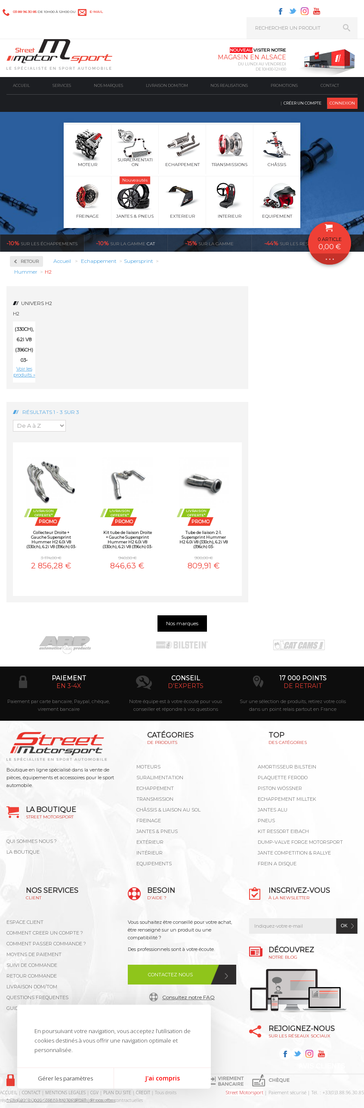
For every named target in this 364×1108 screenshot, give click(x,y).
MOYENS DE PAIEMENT (34, 954)
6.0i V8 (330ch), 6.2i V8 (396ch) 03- (24, 339)
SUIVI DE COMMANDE (31, 965)
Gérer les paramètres (65, 1078)
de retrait (303, 686)
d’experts (186, 686)
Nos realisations (229, 85)
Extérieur (149, 842)
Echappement (155, 788)
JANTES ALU (272, 810)
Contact (330, 85)
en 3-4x (68, 686)
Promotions (284, 85)
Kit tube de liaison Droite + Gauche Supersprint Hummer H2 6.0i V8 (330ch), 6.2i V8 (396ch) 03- (127, 539)
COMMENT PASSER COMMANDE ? (46, 944)
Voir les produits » (24, 372)
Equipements (154, 864)
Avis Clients (321, 1066)
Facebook (281, 11)
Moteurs (148, 767)
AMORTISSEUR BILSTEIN (287, 767)
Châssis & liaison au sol (168, 810)
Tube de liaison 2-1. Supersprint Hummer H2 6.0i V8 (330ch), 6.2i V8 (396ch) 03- (203, 539)
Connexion (342, 103)
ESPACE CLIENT (24, 922)
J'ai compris (162, 1078)
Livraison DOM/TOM (167, 85)
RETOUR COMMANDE (31, 976)
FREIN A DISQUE (277, 864)
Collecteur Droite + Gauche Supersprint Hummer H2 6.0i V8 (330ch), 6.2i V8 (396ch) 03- (51, 539)
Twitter (293, 11)
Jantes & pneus (157, 831)
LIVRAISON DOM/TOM (31, 987)
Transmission (154, 799)
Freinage (148, 821)
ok (344, 925)
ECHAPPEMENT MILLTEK (287, 799)
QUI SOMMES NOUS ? (31, 841)
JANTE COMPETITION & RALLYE (294, 853)
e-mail (96, 11)
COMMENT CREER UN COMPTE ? (44, 933)
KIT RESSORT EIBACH (283, 831)
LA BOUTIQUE (23, 852)
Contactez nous (170, 975)
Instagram (305, 11)
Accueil (21, 85)
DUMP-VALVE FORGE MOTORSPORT (300, 842)
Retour (30, 261)
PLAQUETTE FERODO (283, 778)
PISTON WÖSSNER (280, 788)
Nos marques (108, 85)
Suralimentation (159, 778)
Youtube (317, 11)
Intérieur (149, 853)
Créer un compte (302, 103)
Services (61, 85)
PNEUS (266, 821)
